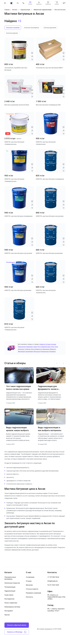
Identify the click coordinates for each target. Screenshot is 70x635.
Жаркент (53, 349)
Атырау (53, 344)
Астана (47, 344)
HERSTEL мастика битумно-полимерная (50, 179)
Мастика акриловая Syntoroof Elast (16, 105)
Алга (56, 347)
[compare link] (39, 2)
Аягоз (33, 349)
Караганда (22, 347)
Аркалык (21, 349)
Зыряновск (29, 351)
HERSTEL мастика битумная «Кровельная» (46, 143)
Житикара (21, 351)
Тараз (35, 347)
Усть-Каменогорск (44, 347)
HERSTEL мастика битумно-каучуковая (49, 216)
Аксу (52, 347)
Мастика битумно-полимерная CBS (48, 105)
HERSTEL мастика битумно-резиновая (49, 253)
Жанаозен (46, 349)
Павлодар (29, 347)
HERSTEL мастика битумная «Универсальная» (14, 143)
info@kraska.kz (52, 581)
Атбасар (27, 349)
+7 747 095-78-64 (53, 577)
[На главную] (11, 3)
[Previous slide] (56, 363)
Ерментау (38, 349)
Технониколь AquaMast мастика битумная (15, 69)
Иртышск (37, 351)
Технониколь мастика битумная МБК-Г (49, 68)
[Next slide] (63, 363)
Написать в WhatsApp (16, 632)
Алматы (42, 344)
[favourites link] (48, 2)
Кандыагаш (45, 351)
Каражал (52, 351)
